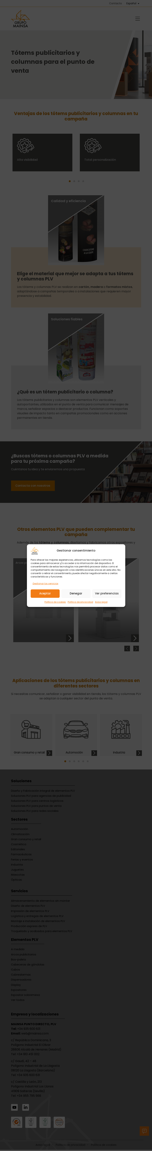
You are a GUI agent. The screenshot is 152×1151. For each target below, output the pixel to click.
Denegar (76, 593)
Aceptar (45, 593)
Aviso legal (101, 602)
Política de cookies (55, 602)
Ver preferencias (107, 593)
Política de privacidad (80, 602)
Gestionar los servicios (45, 583)
